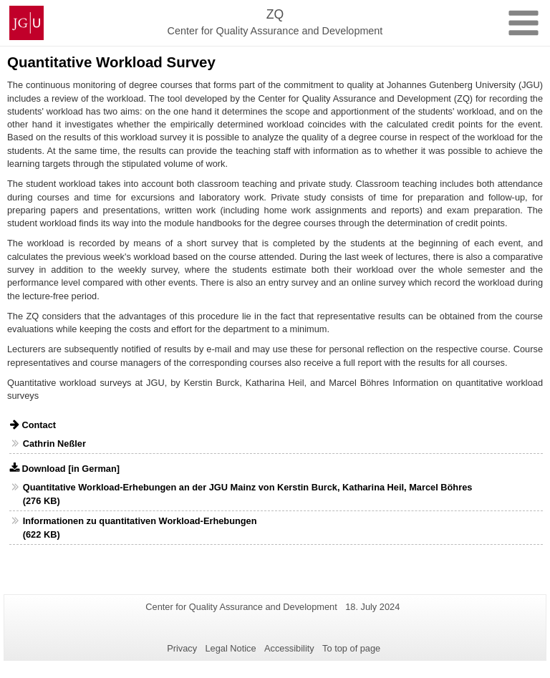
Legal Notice (230, 648)
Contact (38, 425)
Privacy (182, 648)
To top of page (351, 648)
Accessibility (289, 648)
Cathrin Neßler (54, 443)
